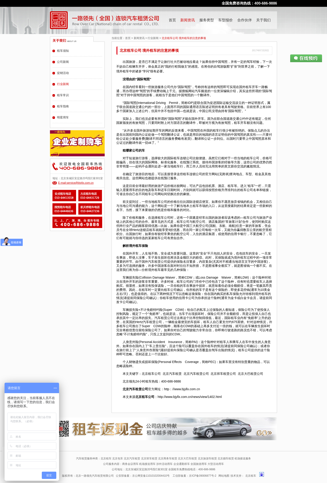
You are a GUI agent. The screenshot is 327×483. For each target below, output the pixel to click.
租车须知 (63, 50)
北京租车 (250, 475)
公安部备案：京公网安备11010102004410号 (143, 475)
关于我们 (263, 20)
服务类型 (206, 20)
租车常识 (63, 95)
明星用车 (63, 117)
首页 (172, 20)
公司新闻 (63, 62)
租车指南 (63, 106)
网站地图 (223, 475)
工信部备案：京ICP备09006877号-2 (194, 475)
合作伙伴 (244, 20)
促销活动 (63, 73)
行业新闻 (153, 38)
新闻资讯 (187, 20)
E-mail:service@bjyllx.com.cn (76, 182)
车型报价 (225, 20)
